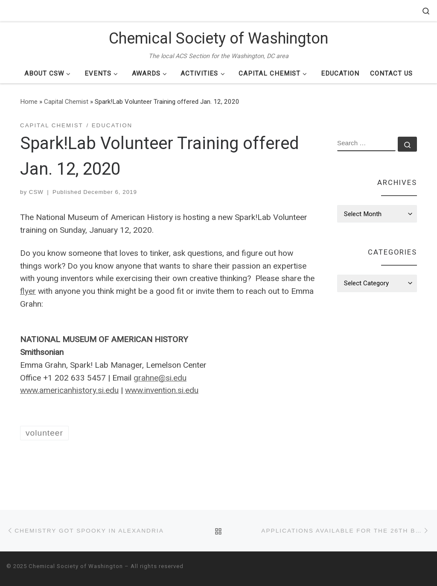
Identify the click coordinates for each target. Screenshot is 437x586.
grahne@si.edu (160, 378)
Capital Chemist (66, 101)
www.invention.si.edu (161, 390)
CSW (36, 192)
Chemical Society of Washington (76, 566)
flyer (28, 291)
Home (29, 101)
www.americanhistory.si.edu (69, 390)
